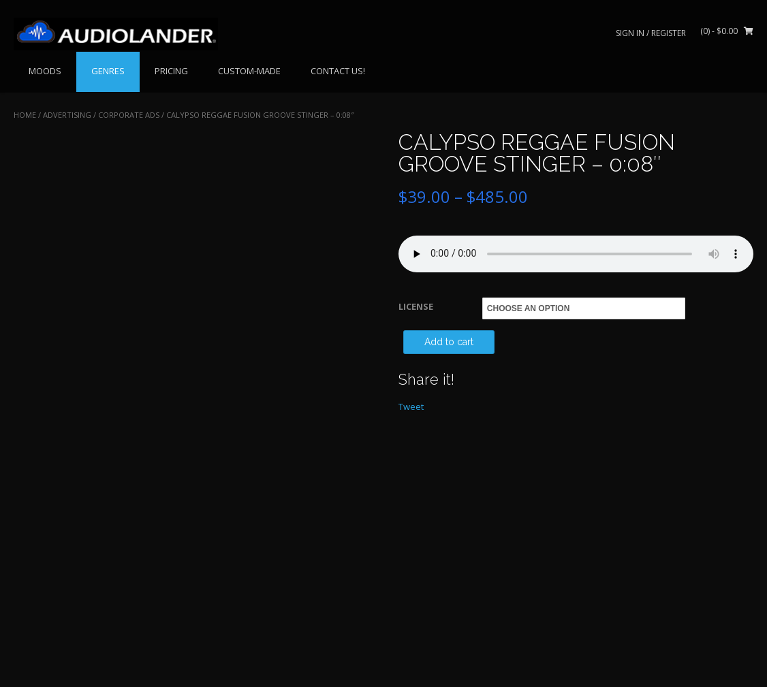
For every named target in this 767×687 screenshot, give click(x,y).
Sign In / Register (651, 33)
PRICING (171, 71)
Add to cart (448, 341)
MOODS (45, 71)
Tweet (411, 406)
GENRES (108, 71)
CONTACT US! (338, 71)
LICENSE (415, 306)
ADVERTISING (67, 115)
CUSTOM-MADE (249, 71)
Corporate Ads (128, 115)
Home (25, 115)
